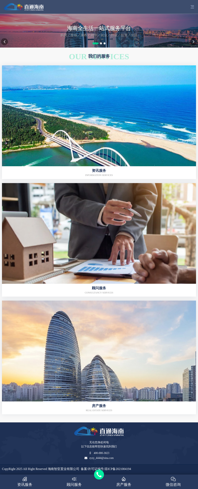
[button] (95, 43)
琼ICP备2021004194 (118, 469)
